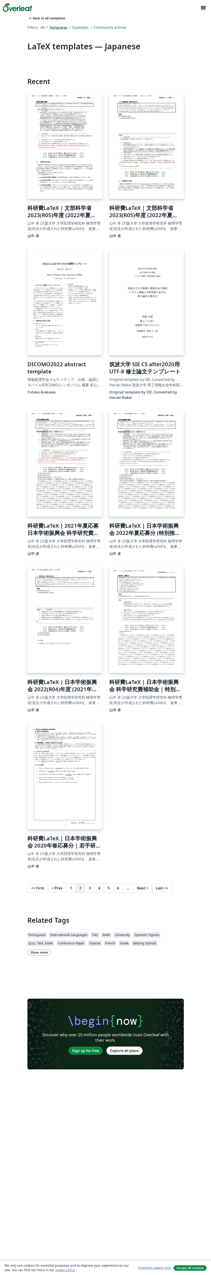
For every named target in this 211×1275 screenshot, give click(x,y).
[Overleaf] (17, 7)
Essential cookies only (154, 1268)
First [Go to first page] (37, 888)
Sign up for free (85, 1050)
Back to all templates (46, 18)
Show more (39, 952)
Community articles (110, 27)
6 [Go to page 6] (118, 888)
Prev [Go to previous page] (57, 888)
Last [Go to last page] (162, 888)
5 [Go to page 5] (109, 888)
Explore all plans (124, 1050)
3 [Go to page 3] (90, 888)
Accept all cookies (190, 1268)
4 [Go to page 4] (99, 888)
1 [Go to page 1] (71, 888)
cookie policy (65, 1270)
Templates (58, 27)
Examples (80, 27)
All (42, 27)
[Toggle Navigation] (203, 7)
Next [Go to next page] (142, 888)
